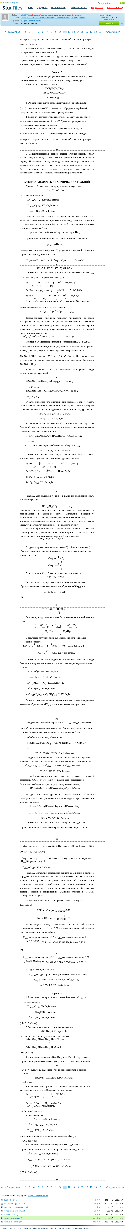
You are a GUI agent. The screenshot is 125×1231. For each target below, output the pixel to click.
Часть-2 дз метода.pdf (13, 1222)
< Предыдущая (12, 32)
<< (2, 32)
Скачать (109, 23)
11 (64, 32)
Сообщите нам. (77, 15)
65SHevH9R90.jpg (11, 1200)
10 (60, 32)
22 (95, 1204)
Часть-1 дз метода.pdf (13, 1218)
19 (100, 32)
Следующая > (113, 32)
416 (94, 1218)
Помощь (5, 1228)
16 (86, 32)
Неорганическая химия (31, 21)
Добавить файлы (78, 7)
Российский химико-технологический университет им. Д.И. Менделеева (53, 18)
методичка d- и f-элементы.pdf (16, 1207)
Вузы (30, 7)
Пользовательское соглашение (52, 1228)
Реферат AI (97, 7)
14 (78, 32)
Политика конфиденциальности (77, 1228)
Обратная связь (15, 1228)
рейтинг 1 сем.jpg (11, 1215)
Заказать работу (115, 7)
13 (73, 32)
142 (94, 1222)
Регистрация (14, 3)
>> (123, 32)
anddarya (25, 15)
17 (91, 32)
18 (95, 32)
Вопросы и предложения (31, 1228)
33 (95, 1211)
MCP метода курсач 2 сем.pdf (15, 1204)
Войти (5, 3)
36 (95, 1207)
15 (82, 32)
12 (69, 32)
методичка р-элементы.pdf (14, 1211)
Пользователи (58, 7)
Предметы (42, 7)
